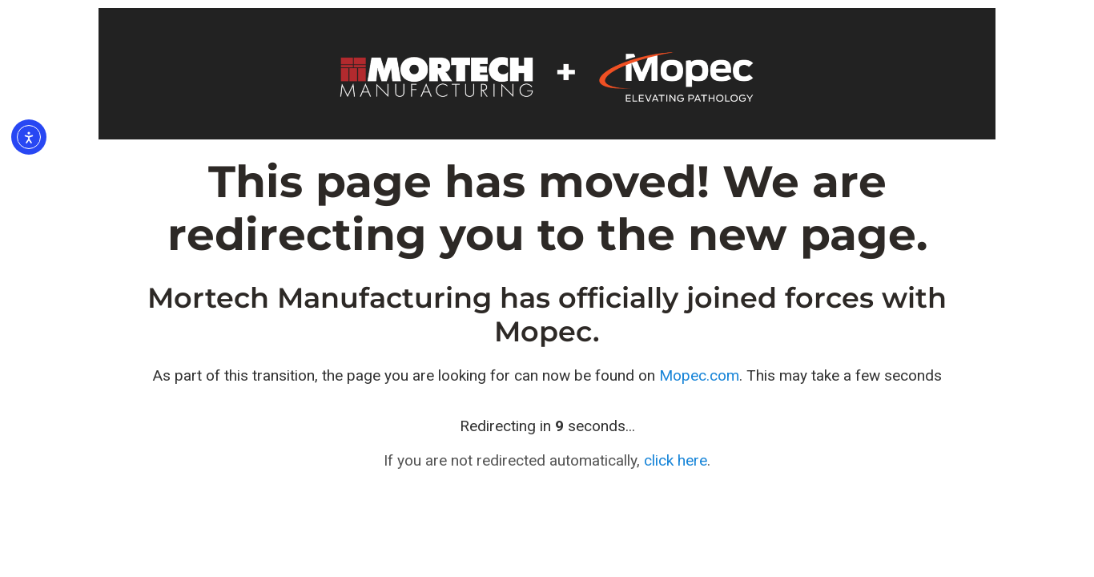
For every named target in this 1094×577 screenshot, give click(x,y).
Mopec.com (699, 375)
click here (675, 460)
